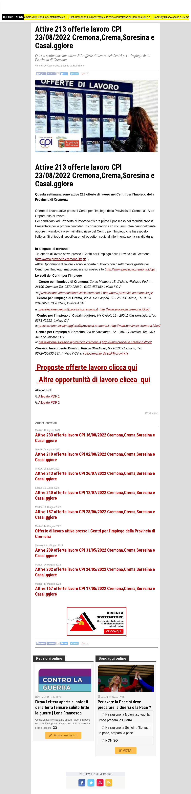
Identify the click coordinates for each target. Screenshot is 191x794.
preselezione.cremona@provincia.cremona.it (70, 293)
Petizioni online (49, 658)
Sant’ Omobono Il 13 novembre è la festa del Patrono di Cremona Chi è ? (112, 17)
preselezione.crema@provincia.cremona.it (68, 309)
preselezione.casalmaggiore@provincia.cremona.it (74, 325)
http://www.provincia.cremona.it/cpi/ (61, 259)
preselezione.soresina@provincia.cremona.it (70, 342)
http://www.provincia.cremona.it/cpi (130, 269)
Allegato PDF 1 (49, 396)
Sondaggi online (112, 658)
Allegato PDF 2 (49, 402)
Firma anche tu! (63, 735)
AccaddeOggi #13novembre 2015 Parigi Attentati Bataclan (35, 17)
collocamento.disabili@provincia (105, 353)
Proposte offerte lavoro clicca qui (86, 367)
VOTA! (125, 750)
